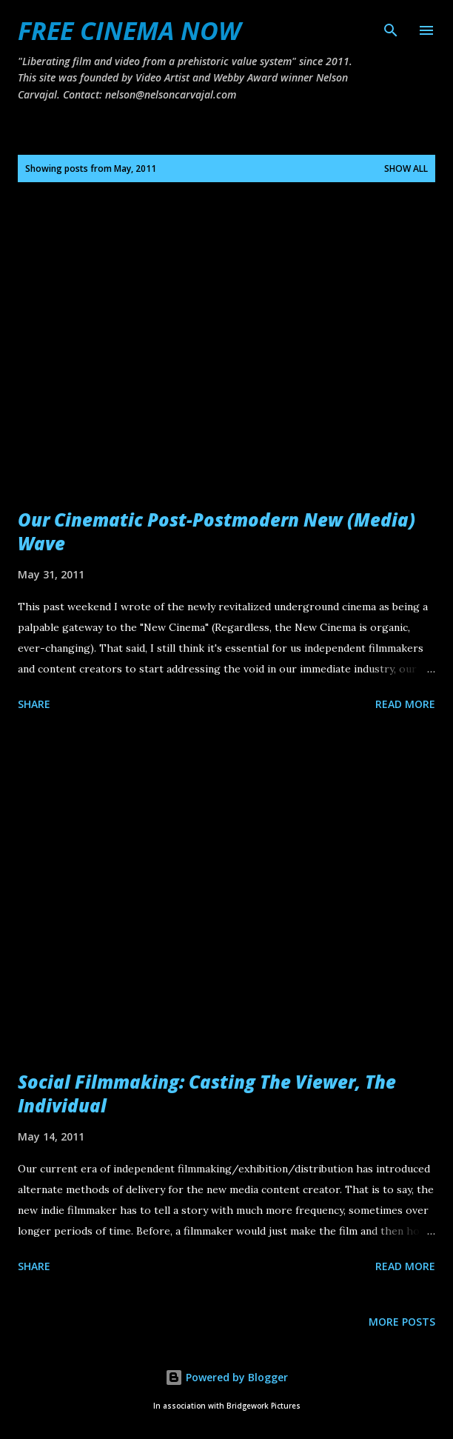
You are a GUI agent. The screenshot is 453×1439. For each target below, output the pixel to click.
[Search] (391, 27)
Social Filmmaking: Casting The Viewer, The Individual (207, 1093)
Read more (405, 704)
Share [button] (34, 704)
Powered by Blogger (226, 1377)
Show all (406, 168)
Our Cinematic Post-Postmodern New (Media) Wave (216, 531)
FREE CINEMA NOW (129, 30)
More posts (402, 1322)
